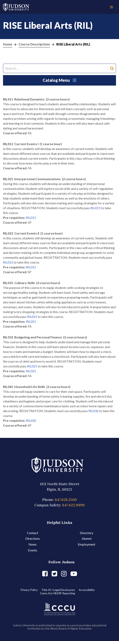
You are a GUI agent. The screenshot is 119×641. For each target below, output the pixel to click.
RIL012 (8, 262)
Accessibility (87, 589)
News (33, 544)
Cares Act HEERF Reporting (57, 593)
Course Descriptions (34, 44)
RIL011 (95, 208)
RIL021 (32, 316)
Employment (86, 544)
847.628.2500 (66, 499)
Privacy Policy (29, 589)
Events (32, 550)
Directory (86, 533)
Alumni (86, 538)
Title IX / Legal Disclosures (58, 589)
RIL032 (93, 411)
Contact (32, 533)
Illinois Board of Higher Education (71, 628)
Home (7, 44)
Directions (32, 538)
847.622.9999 (73, 505)
